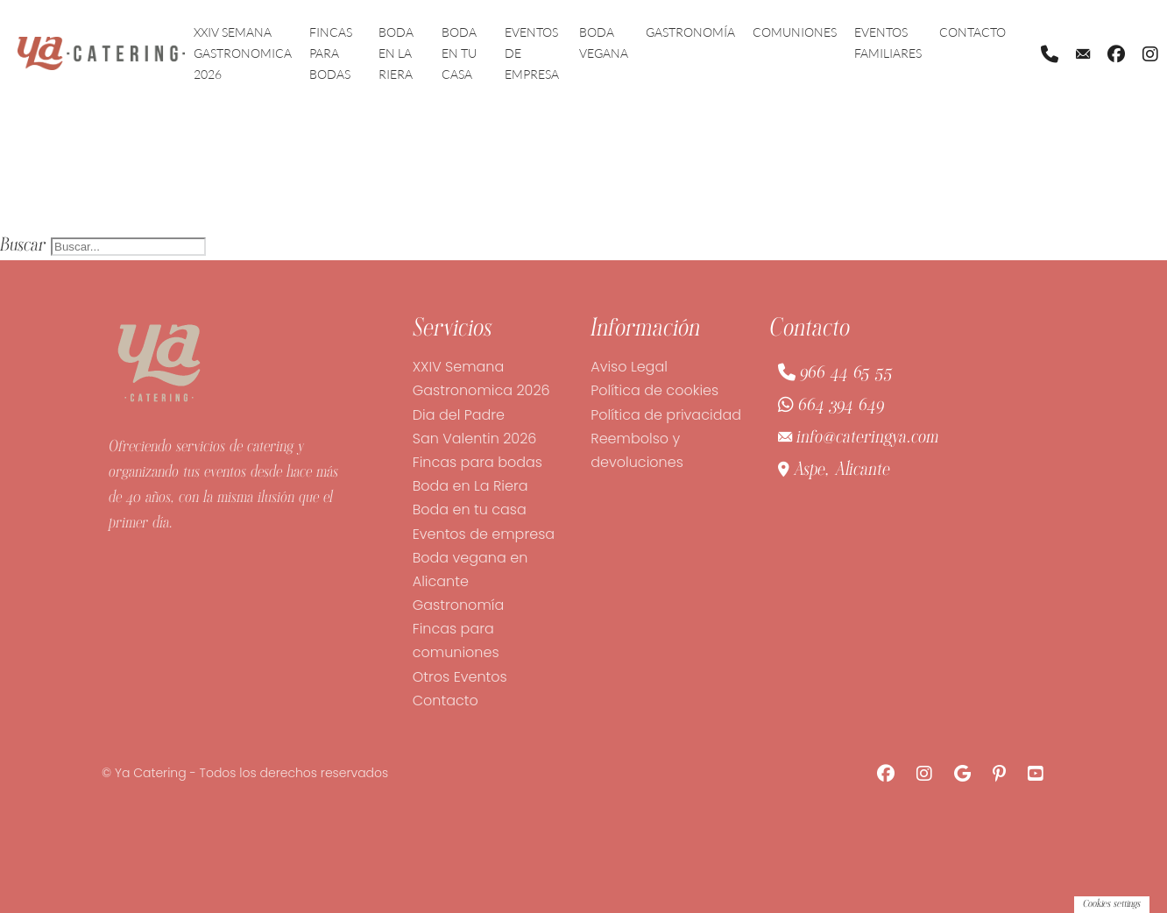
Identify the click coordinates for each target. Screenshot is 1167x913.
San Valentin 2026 (475, 438)
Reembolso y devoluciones (637, 450)
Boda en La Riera (396, 53)
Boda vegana (603, 42)
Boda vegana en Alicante (470, 569)
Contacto (972, 32)
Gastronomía (690, 32)
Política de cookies (654, 390)
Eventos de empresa (532, 53)
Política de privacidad (666, 415)
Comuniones (795, 32)
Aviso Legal (629, 367)
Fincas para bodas (330, 53)
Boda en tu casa (459, 53)
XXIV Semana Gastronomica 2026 (243, 53)
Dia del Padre (459, 415)
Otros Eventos (460, 677)
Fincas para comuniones (456, 640)
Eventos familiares (888, 42)
